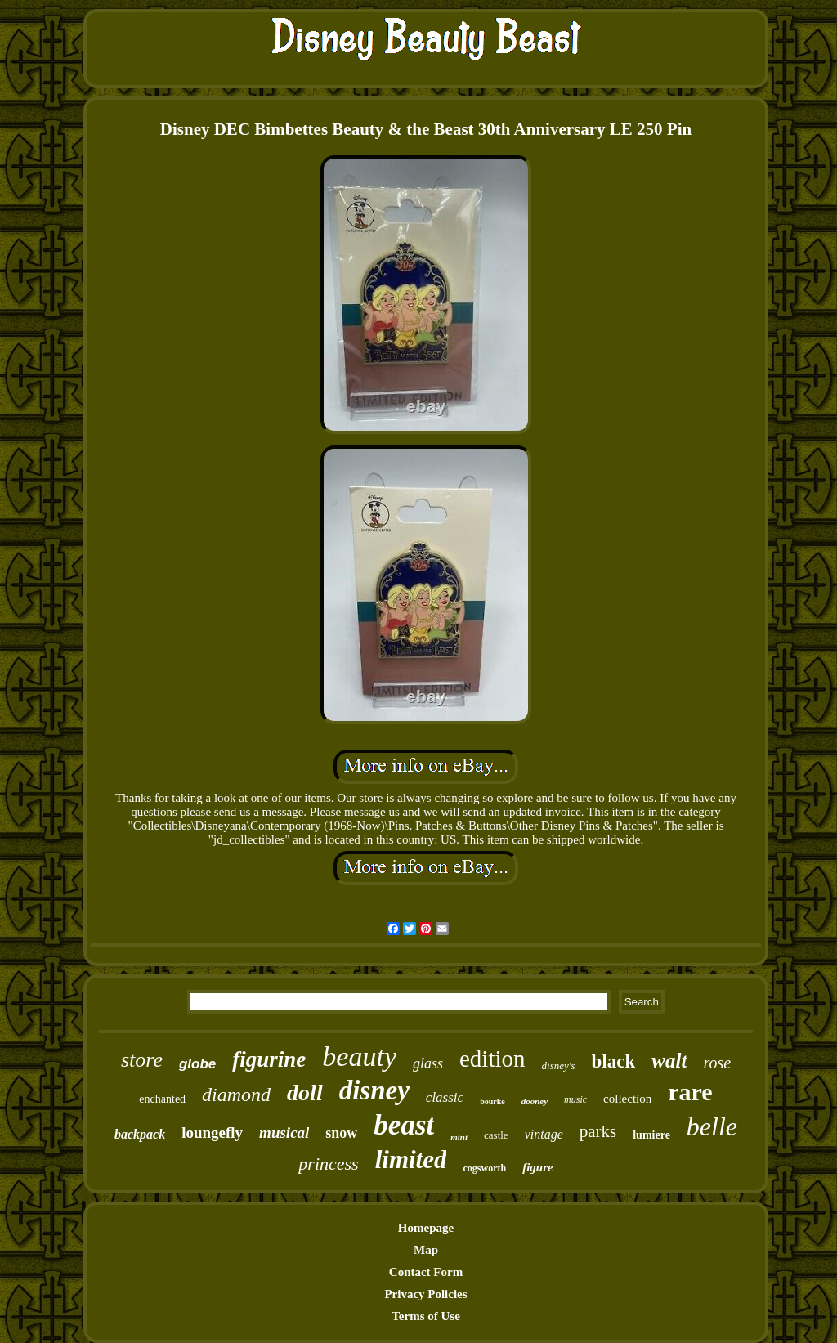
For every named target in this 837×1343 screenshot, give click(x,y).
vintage (544, 1134)
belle (712, 1126)
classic (444, 1097)
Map (426, 1249)
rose (717, 1063)
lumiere (651, 1135)
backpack (139, 1134)
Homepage (426, 1227)
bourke (492, 1101)
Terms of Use (426, 1316)
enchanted (162, 1099)
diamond (236, 1094)
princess (328, 1163)
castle (496, 1135)
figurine (269, 1059)
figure (537, 1167)
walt (669, 1061)
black (614, 1061)
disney (374, 1090)
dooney (534, 1101)
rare (690, 1091)
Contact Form (426, 1271)
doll (305, 1092)
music (575, 1099)
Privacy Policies (425, 1293)
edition (492, 1058)
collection (627, 1098)
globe (197, 1064)
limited (411, 1159)
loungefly (212, 1132)
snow (341, 1133)
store (142, 1060)
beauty (359, 1056)
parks (598, 1131)
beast (404, 1125)
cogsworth (484, 1168)
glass (428, 1063)
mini (459, 1137)
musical (284, 1132)
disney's (558, 1065)
